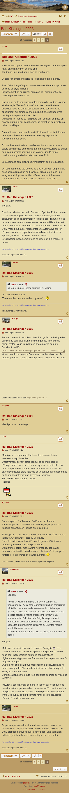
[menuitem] (9, 16)
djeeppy (5, 406)
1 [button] (38, 40)
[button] (34, 40)
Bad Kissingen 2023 (17, 29)
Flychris (5, 502)
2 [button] (43, 40)
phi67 (4, 436)
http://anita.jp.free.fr (35, 398)
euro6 (15, 187)
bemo (4, 46)
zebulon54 (14, 569)
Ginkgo (15, 319)
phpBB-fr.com (39, 786)
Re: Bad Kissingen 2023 (19, 57)
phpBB (26, 783)
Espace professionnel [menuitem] (26, 16)
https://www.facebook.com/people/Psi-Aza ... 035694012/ (32, 350)
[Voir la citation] (26, 284)
